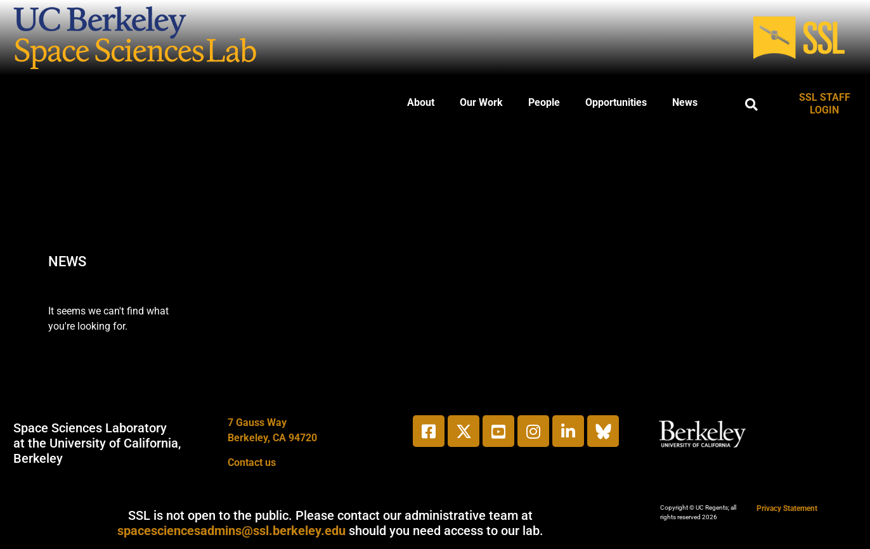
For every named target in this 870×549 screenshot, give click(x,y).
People (544, 102)
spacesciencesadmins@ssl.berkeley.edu (231, 530)
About (420, 102)
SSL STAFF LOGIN (824, 103)
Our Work (481, 102)
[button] (751, 104)
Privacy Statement (786, 508)
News (685, 102)
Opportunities (616, 102)
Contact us (252, 462)
